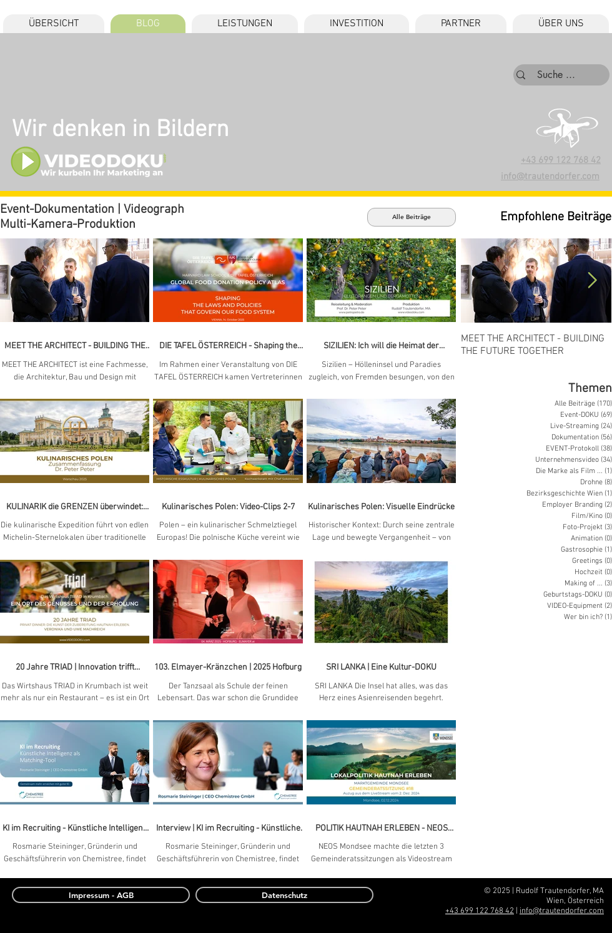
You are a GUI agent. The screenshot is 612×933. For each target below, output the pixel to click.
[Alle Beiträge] (411, 217)
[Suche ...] (556, 75)
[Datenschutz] (284, 895)
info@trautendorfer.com (562, 911)
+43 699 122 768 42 (561, 160)
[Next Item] (592, 280)
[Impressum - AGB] (101, 895)
